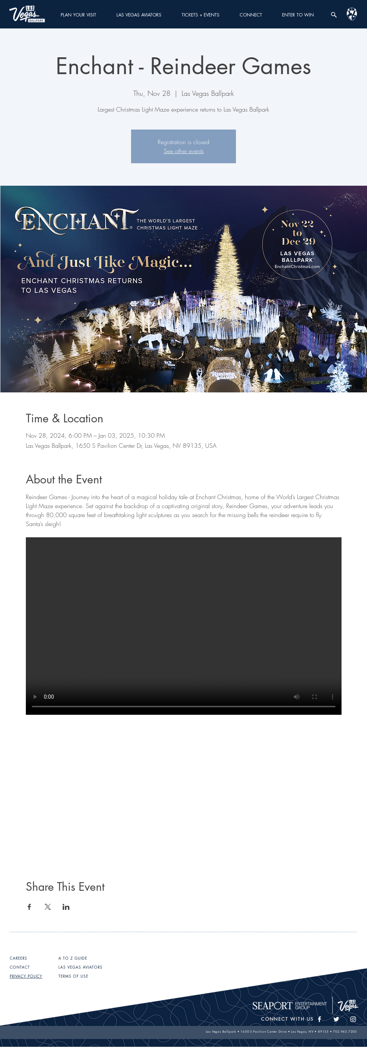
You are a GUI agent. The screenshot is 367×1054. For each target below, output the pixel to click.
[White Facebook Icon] (319, 1019)
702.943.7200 (345, 1031)
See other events (184, 151)
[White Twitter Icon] (336, 1019)
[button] (78, 14)
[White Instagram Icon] (353, 1019)
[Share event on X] (47, 907)
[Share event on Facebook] (29, 907)
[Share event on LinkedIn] (66, 907)
